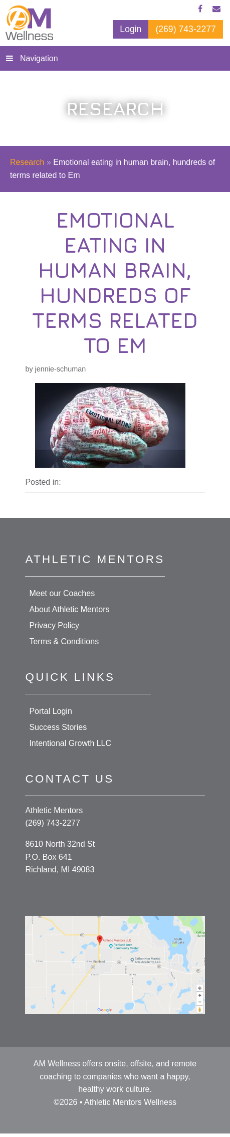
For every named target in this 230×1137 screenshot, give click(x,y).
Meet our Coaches (62, 593)
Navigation (39, 58)
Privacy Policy (54, 625)
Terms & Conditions (64, 641)
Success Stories (58, 727)
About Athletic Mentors (69, 609)
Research (27, 162)
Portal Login (50, 711)
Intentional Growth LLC (70, 743)
